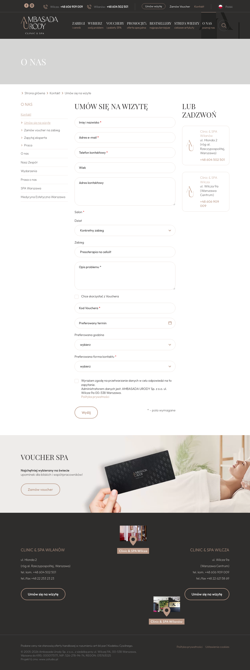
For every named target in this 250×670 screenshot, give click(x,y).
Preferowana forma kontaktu (95, 357)
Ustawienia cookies (217, 646)
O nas (208, 25)
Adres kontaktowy (91, 183)
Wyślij (86, 412)
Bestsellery (160, 25)
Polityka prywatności (95, 397)
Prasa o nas (29, 180)
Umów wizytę (153, 6)
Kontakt (199, 6)
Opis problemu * (90, 267)
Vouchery (115, 25)
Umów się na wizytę (43, 594)
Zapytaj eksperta (35, 138)
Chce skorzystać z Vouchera (100, 296)
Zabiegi (78, 25)
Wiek (82, 168)
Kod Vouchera (89, 308)
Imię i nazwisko (90, 122)
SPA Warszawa (31, 188)
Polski (229, 6)
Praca (28, 145)
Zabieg (79, 242)
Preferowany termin (92, 323)
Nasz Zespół (29, 162)
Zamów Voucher (180, 6)
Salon (79, 212)
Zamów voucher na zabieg (42, 130)
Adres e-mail (89, 138)
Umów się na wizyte (37, 123)
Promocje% (137, 25)
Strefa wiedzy (186, 25)
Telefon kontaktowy (93, 153)
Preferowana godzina (89, 335)
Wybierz (95, 25)
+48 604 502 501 (117, 6)
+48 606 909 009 (72, 6)
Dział (78, 221)
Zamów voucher (40, 489)
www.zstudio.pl (48, 659)
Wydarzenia (29, 171)
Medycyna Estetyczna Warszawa (43, 197)
